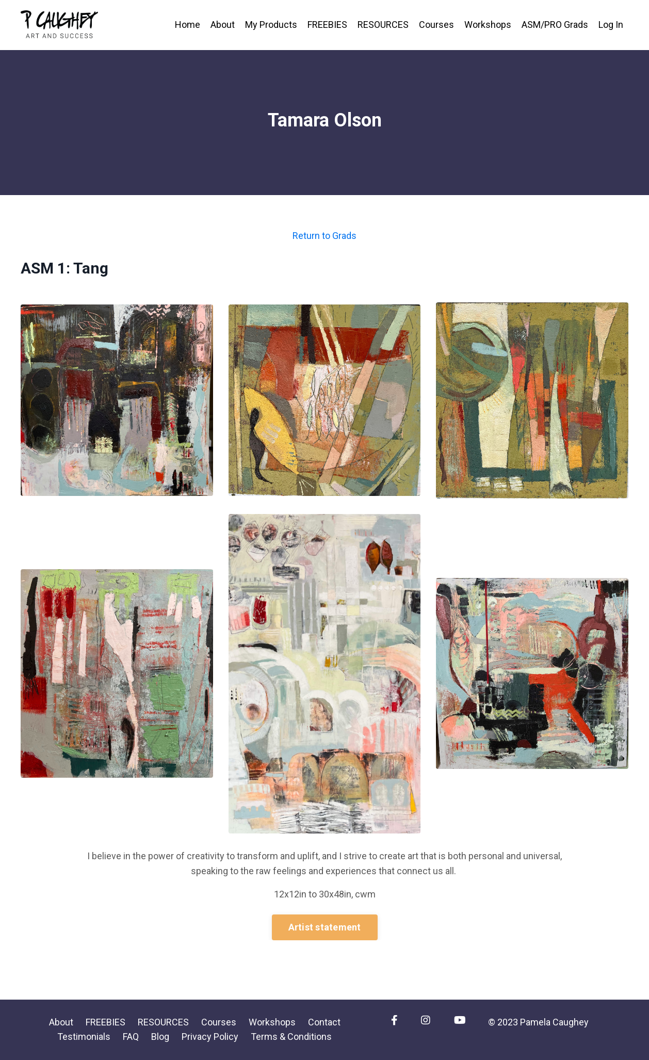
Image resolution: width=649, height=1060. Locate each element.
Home (187, 24)
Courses (436, 24)
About (222, 24)
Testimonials (83, 1036)
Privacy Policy (210, 1036)
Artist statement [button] (324, 927)
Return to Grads (324, 235)
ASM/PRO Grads (555, 24)
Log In (610, 24)
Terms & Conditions (291, 1036)
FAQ (131, 1036)
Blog (160, 1036)
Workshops (487, 24)
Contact (324, 1022)
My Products (271, 24)
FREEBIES (327, 24)
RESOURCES (383, 24)
